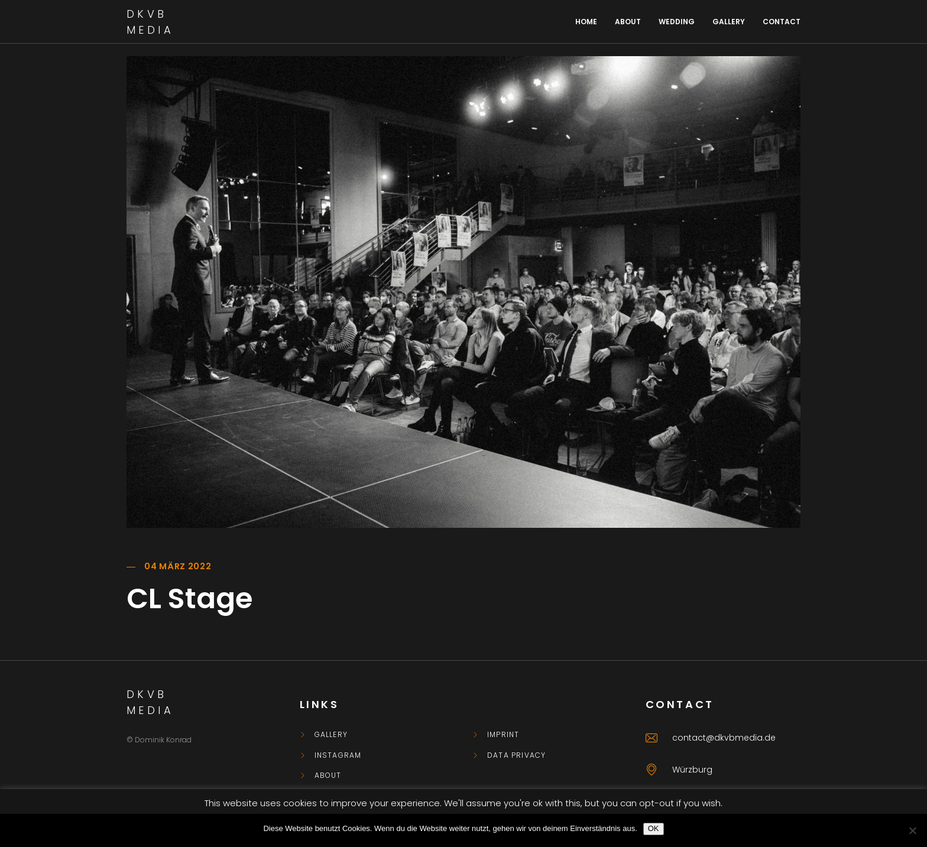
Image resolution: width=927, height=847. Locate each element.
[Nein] (912, 830)
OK (653, 828)
